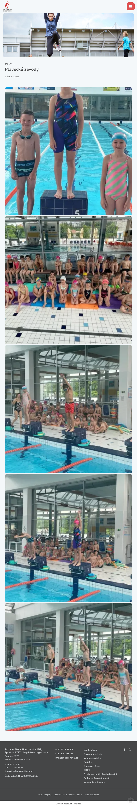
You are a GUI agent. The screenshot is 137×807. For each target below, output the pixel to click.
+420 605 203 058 (64, 753)
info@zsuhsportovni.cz (66, 757)
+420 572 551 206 (64, 749)
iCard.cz (95, 794)
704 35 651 (15, 764)
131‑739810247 (24, 776)
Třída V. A (9, 63)
